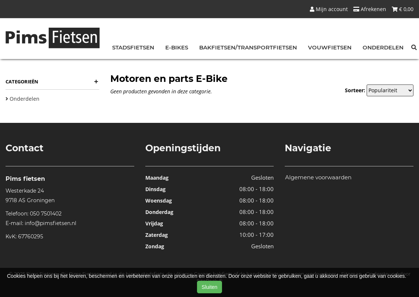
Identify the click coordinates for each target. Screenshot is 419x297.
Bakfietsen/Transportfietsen (248, 47)
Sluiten (210, 287)
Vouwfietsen (330, 47)
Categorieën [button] (52, 81)
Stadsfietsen (133, 47)
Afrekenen (369, 9)
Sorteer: (355, 90)
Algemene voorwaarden (318, 177)
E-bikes (176, 47)
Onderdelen (383, 47)
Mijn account (329, 9)
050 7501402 (46, 213)
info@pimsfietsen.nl (50, 223)
